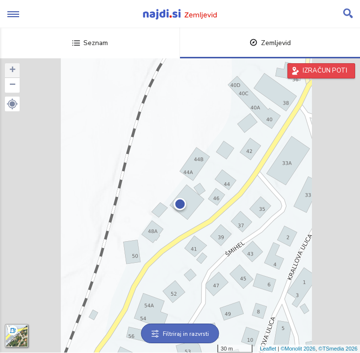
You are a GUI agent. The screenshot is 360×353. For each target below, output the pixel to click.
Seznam (90, 43)
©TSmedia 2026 (338, 349)
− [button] (12, 85)
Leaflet (268, 349)
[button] (12, 104)
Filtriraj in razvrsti (180, 334)
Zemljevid (270, 43)
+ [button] (12, 70)
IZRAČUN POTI (325, 70)
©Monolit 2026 (298, 349)
